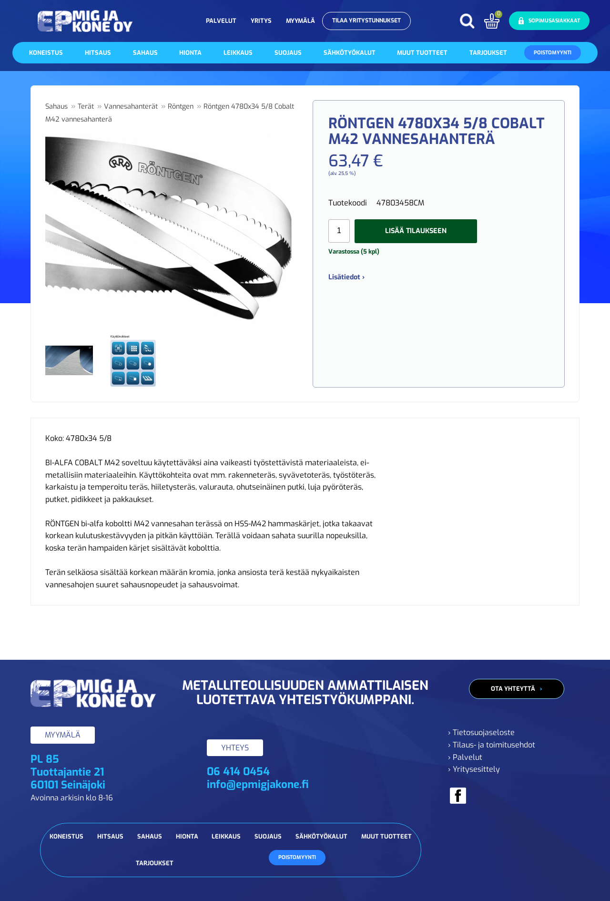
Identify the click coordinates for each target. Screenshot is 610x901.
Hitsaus (98, 53)
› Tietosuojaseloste (481, 732)
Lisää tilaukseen (416, 230)
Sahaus (145, 53)
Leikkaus (238, 53)
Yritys (261, 21)
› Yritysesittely (474, 769)
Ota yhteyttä (513, 689)
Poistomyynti (552, 52)
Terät (86, 106)
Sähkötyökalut (350, 53)
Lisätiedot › (346, 277)
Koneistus (46, 53)
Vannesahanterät (131, 106)
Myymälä (300, 21)
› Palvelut (465, 757)
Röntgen (180, 106)
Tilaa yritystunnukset (366, 20)
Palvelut (221, 21)
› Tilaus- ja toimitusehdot (491, 745)
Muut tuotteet (422, 53)
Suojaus (288, 53)
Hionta (190, 53)
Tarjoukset (488, 53)
